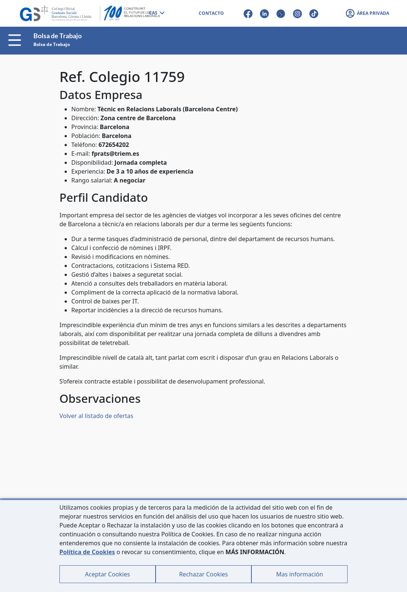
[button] (367, 13)
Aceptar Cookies (107, 574)
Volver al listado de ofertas (96, 416)
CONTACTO (211, 13)
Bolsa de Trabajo (51, 44)
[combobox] (156, 13)
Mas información (299, 574)
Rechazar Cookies (203, 574)
